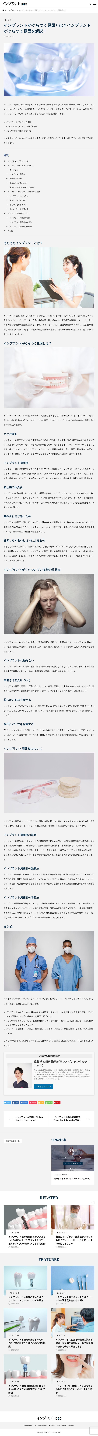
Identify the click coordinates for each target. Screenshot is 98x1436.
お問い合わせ (61, 1425)
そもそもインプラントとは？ (19, 161)
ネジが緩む (14, 170)
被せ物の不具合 (16, 179)
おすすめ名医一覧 (13, 1141)
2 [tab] (73, 1168)
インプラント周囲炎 (17, 174)
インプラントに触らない (19, 196)
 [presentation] (92, 1202)
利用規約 (52, 1425)
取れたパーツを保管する (19, 209)
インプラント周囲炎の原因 (20, 218)
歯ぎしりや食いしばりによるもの (22, 187)
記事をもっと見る (43, 1086)
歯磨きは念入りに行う (18, 200)
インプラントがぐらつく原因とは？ (21, 165)
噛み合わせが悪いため (18, 183)
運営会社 (71, 1425)
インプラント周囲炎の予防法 (21, 226)
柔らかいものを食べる (18, 205)
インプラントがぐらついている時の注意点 (24, 192)
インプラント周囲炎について (19, 213)
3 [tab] (75, 1168)
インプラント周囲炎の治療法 (21, 222)
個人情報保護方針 (41, 1425)
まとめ (10, 231)
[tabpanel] (72, 1165)
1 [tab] (71, 1168)
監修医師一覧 (28, 1425)
